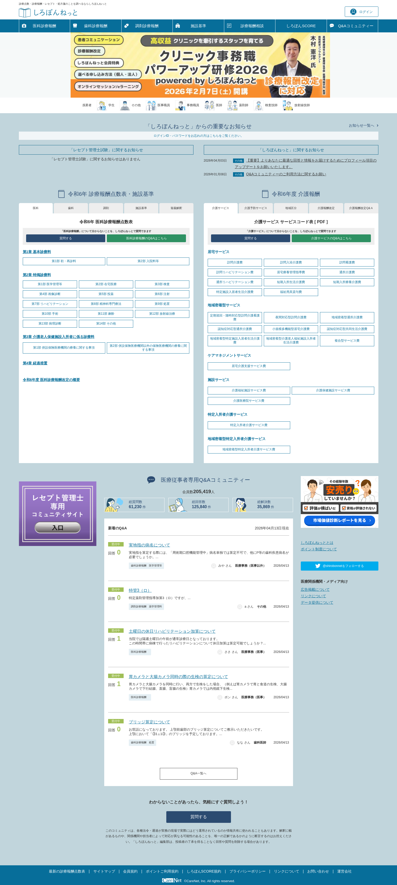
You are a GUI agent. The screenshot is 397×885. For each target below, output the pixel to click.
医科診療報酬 (44, 26)
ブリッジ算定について (149, 722)
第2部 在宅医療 (106, 284)
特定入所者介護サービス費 (248, 425)
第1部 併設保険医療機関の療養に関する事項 (64, 347)
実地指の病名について (149, 545)
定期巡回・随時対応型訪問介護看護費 (235, 317)
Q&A (355, 25)
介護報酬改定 (326, 208)
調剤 (106, 208)
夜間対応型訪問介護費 (290, 317)
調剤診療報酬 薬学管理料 (146, 606)
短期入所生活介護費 (291, 282)
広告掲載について (315, 589)
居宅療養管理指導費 (291, 272)
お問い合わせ (318, 871)
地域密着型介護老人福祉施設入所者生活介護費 (291, 340)
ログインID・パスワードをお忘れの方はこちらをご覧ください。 (199, 136)
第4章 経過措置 (35, 363)
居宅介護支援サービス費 (249, 366)
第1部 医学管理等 (50, 284)
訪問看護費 (347, 262)
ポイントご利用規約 (162, 871)
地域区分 (291, 208)
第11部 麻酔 (106, 313)
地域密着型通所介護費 (347, 317)
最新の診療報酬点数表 (67, 871)
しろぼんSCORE (301, 26)
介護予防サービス (255, 208)
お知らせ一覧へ (361, 125)
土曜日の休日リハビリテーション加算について (172, 631)
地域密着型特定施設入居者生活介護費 (235, 340)
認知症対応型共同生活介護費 (347, 329)
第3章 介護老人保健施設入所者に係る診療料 (59, 337)
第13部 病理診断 (50, 323)
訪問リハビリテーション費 (234, 272)
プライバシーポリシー (247, 871)
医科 (36, 208)
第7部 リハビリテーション (50, 304)
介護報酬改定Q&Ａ (361, 208)
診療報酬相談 (252, 26)
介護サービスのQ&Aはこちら (331, 238)
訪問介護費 (235, 262)
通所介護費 (347, 272)
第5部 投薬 (106, 294)
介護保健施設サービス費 (333, 390)
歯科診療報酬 (95, 26)
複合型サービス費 (347, 340)
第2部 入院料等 (148, 261)
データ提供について (317, 602)
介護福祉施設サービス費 (249, 390)
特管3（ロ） (140, 590)
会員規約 (130, 871)
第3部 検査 (162, 284)
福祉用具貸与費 (291, 292)
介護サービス (220, 208)
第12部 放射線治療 (162, 313)
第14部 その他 (106, 323)
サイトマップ (104, 871)
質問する (65, 238)
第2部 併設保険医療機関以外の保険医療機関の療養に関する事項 (148, 348)
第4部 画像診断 (50, 294)
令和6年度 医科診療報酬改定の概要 (51, 380)
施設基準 (198, 26)
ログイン (361, 12)
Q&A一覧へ (198, 773)
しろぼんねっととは (317, 543)
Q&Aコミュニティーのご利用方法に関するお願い (286, 174)
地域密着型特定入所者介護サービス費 (248, 449)
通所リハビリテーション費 (234, 282)
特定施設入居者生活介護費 (234, 292)
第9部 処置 (162, 304)
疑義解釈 (176, 208)
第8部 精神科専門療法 (106, 304)
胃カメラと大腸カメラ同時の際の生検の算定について (178, 676)
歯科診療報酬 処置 (142, 742)
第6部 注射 (162, 294)
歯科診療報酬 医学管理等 (146, 565)
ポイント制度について (319, 549)
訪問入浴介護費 (291, 262)
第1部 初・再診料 (64, 261)
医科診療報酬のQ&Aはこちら (146, 238)
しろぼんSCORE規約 (204, 871)
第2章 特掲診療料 (37, 275)
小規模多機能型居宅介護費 (291, 329)
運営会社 (344, 871)
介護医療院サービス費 (248, 400)
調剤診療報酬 (147, 26)
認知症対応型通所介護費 (235, 329)
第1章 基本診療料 (37, 252)
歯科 (71, 208)
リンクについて (313, 596)
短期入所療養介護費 (347, 282)
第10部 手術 (50, 313)
